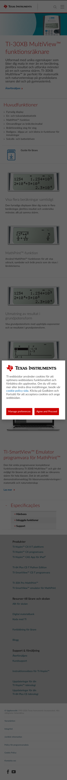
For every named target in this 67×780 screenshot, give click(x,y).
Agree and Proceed (46, 411)
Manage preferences (19, 411)
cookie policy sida (17, 390)
